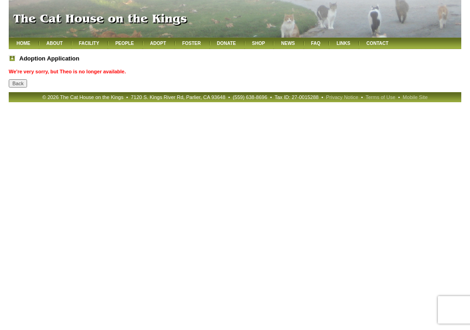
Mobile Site (415, 97)
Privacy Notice (342, 97)
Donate (226, 43)
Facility (89, 43)
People (124, 43)
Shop (258, 43)
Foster (191, 43)
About (54, 43)
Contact (377, 43)
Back (17, 83)
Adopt (158, 43)
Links (343, 43)
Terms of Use (380, 97)
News (288, 43)
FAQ (316, 43)
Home (23, 43)
